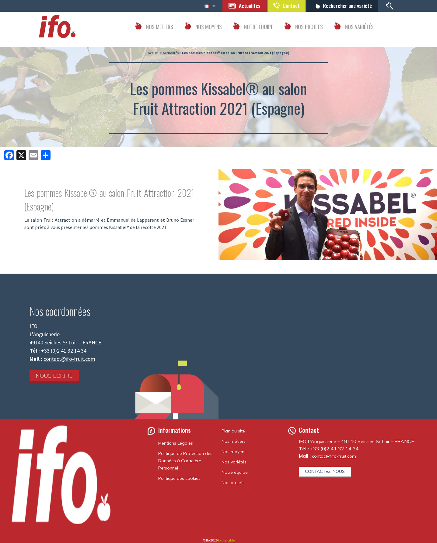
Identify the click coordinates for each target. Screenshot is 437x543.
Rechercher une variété (347, 5)
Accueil (153, 52)
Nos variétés (234, 462)
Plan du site (233, 431)
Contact (289, 5)
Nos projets (233, 482)
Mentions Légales (175, 443)
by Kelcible (226, 540)
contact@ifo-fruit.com (69, 358)
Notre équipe (235, 472)
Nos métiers (234, 441)
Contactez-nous (325, 471)
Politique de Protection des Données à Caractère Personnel (185, 461)
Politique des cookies (179, 478)
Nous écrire (54, 375)
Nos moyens (234, 451)
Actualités (247, 5)
